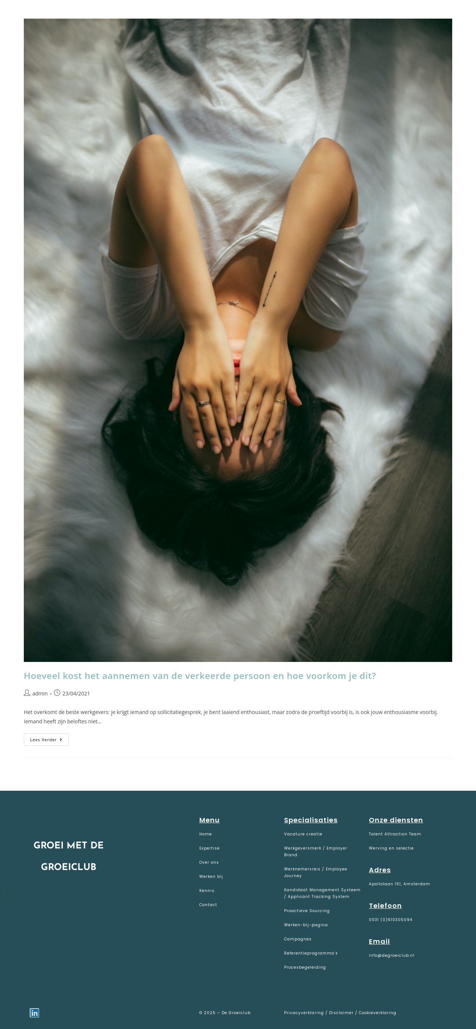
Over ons (209, 862)
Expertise (209, 848)
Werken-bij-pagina (306, 925)
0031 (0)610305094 (390, 920)
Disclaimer (341, 1013)
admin (40, 693)
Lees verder (49, 737)
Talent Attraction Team (395, 834)
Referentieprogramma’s (311, 953)
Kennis (207, 890)
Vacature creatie (303, 834)
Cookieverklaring (377, 1013)
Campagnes (298, 939)
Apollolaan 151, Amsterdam (399, 884)
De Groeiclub (52, 15)
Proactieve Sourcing (307, 911)
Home (205, 834)
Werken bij (211, 876)
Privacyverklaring (304, 1013)
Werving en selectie (391, 848)
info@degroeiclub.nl (392, 955)
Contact (208, 905)
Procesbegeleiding (305, 967)
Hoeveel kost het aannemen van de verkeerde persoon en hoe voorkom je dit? (200, 675)
